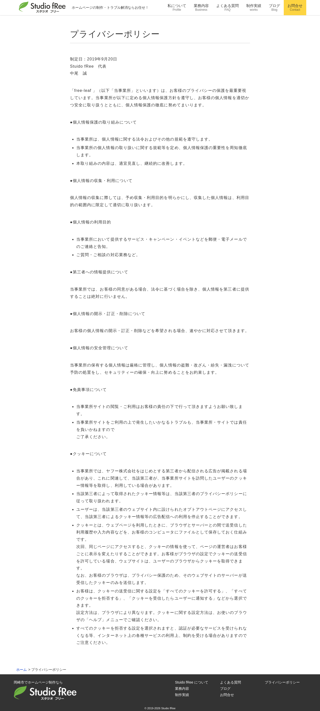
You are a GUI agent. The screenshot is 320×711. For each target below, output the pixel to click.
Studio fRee (168, 708)
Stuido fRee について (191, 682)
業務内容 (182, 689)
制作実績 (182, 695)
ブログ (225, 689)
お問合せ (227, 695)
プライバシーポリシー (282, 682)
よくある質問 (230, 682)
